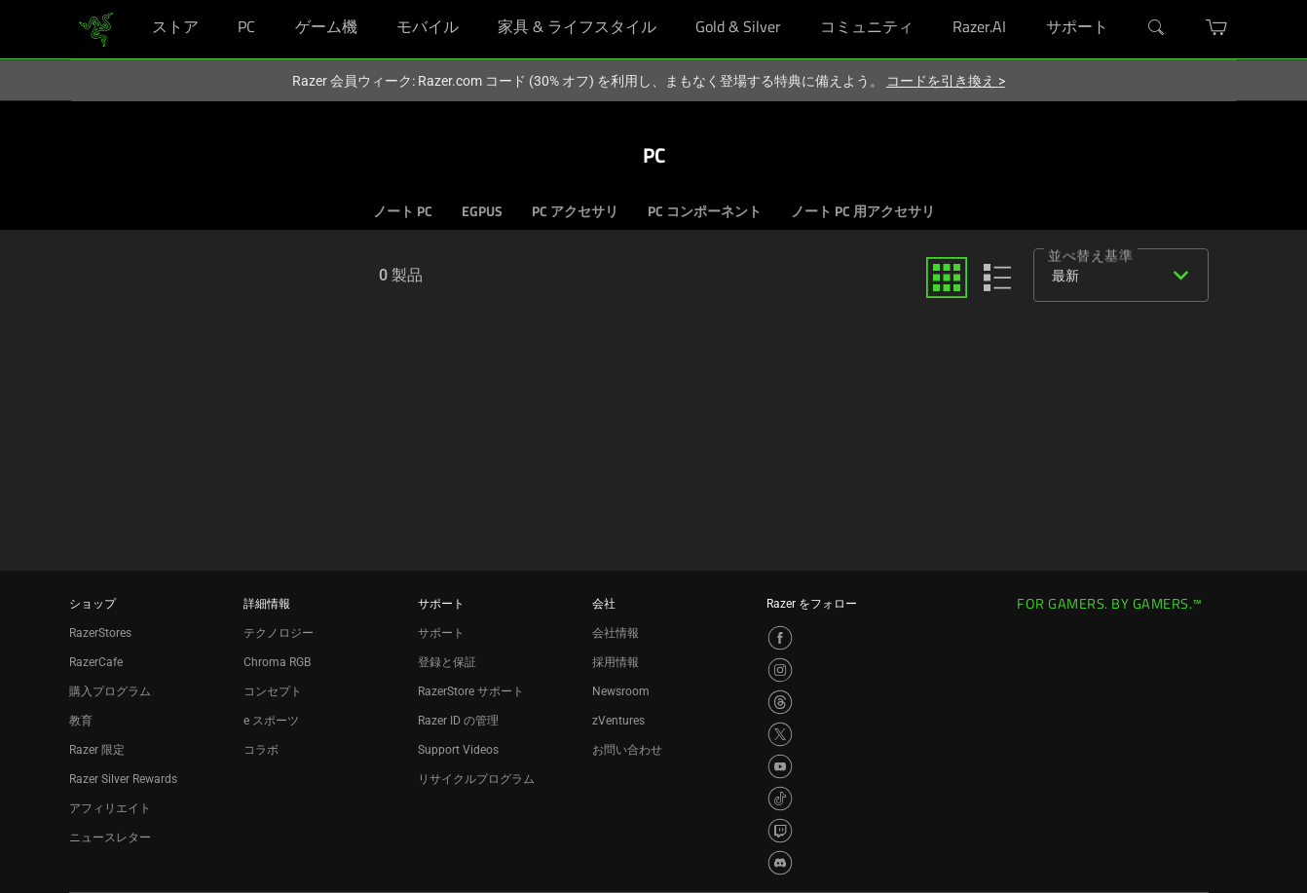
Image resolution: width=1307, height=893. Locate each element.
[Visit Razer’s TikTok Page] (780, 798)
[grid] (946, 277)
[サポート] (1103, 0)
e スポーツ (271, 720)
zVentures (618, 720)
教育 (81, 720)
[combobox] (1116, 275)
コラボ (261, 750)
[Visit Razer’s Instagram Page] (780, 670)
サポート (441, 633)
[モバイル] (454, 0)
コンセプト (272, 691)
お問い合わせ (627, 750)
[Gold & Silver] (776, 0)
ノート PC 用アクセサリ (863, 212)
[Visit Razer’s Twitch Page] (780, 830)
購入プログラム (110, 691)
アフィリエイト (110, 808)
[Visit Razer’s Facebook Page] (780, 637)
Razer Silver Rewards (123, 779)
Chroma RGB (277, 662)
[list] (997, 277)
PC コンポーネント (705, 212)
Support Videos (458, 750)
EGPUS (482, 212)
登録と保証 (447, 662)
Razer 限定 (97, 750)
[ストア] (194, 0)
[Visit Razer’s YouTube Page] (780, 766)
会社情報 (615, 633)
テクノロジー (278, 633)
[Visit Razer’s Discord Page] (780, 862)
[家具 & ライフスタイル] (652, 0)
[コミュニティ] (909, 0)
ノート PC (402, 212)
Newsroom (621, 691)
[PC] (250, 0)
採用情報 (615, 662)
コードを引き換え (945, 81)
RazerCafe (96, 662)
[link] (96, 28)
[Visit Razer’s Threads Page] (780, 702)
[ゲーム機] (353, 0)
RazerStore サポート (471, 691)
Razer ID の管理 (458, 720)
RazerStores (100, 633)
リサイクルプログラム (476, 779)
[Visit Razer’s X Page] (780, 734)
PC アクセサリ (575, 212)
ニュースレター (110, 837)
